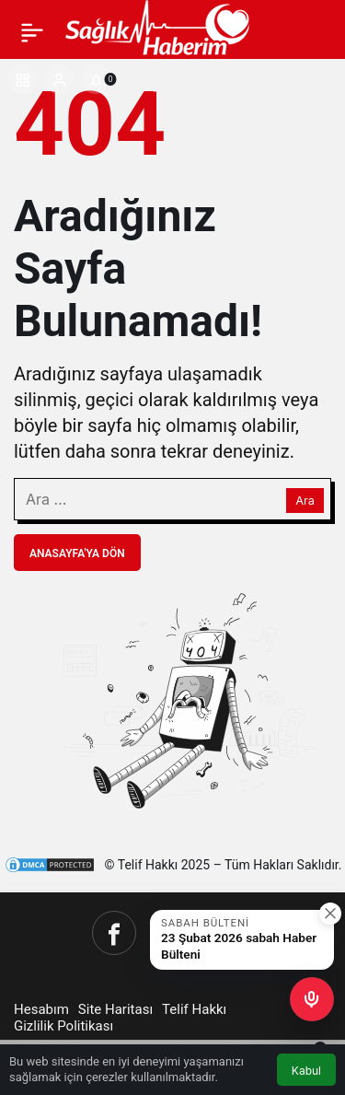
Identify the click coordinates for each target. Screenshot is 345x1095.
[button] (22, 79)
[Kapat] (330, 914)
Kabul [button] (306, 1071)
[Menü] (32, 32)
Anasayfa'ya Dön (77, 553)
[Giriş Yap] (59, 79)
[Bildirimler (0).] (95, 79)
